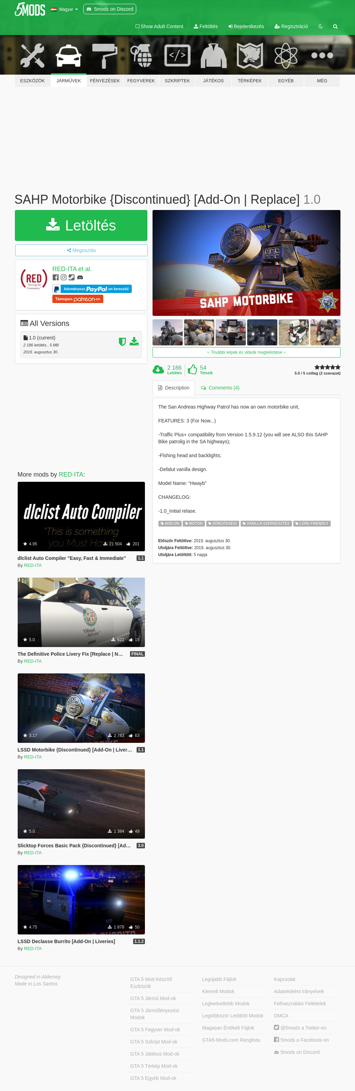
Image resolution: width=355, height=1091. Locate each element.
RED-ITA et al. (72, 269)
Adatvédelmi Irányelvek (299, 991)
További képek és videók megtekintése (246, 352)
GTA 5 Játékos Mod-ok (154, 1054)
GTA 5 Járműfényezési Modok (154, 1014)
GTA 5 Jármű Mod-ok (153, 998)
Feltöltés (206, 26)
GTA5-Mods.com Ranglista (231, 1040)
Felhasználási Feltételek (300, 1003)
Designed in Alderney (38, 977)
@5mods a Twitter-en (300, 1028)
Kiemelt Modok (218, 991)
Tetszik (206, 373)
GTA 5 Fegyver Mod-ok (155, 1029)
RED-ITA (71, 474)
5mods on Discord (297, 1052)
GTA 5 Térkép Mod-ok (154, 1066)
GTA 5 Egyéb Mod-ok (153, 1078)
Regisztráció (291, 26)
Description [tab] (173, 388)
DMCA (281, 1015)
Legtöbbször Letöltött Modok (232, 1015)
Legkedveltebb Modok (226, 1003)
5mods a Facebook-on (301, 1040)
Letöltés (81, 225)
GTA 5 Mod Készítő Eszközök (151, 982)
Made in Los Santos (36, 984)
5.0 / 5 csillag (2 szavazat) (318, 373)
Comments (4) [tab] (220, 388)
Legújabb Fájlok (219, 979)
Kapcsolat (284, 979)
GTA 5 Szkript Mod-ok (154, 1041)
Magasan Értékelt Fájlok (228, 1028)
